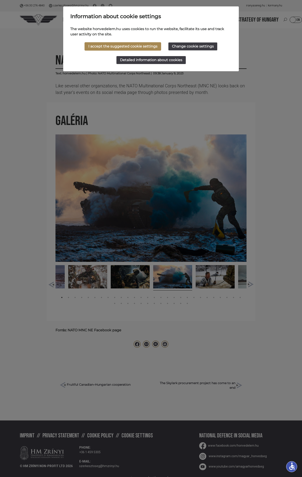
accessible (291, 466)
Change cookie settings (193, 46)
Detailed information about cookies (151, 60)
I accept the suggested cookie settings (122, 46)
